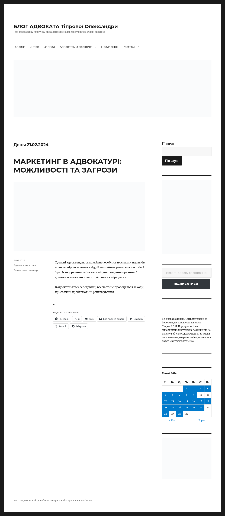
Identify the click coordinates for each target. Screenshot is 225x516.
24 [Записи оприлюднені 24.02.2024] (200, 407)
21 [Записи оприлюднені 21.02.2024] (179, 407)
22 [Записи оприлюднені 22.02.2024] (186, 407)
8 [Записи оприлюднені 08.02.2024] (186, 394)
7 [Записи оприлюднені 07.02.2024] (179, 394)
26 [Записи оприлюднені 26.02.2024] (165, 413)
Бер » (201, 420)
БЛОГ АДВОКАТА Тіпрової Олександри (66, 26)
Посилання (109, 47)
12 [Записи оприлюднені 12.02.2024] (165, 401)
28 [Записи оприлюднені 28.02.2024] (179, 413)
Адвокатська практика (76, 47)
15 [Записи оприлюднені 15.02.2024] (186, 401)
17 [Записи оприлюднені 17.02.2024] (201, 401)
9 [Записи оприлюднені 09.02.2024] (193, 394)
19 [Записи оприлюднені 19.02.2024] (165, 407)
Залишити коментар (26, 270)
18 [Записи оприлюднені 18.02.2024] (208, 401)
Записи (49, 47)
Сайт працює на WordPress (76, 500)
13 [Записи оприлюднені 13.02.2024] (172, 401)
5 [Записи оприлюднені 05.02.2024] (165, 394)
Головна (19, 47)
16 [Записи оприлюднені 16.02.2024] (193, 401)
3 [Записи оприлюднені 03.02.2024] (200, 388)
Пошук (168, 144)
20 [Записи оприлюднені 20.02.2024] (172, 407)
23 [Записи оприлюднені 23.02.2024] (193, 407)
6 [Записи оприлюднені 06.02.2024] (172, 394)
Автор (34, 47)
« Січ (172, 420)
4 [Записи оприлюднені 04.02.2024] (207, 388)
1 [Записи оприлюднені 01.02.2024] (186, 388)
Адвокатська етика (25, 265)
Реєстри (129, 47)
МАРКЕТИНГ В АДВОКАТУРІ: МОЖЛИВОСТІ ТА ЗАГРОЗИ (67, 165)
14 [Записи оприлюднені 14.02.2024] (179, 401)
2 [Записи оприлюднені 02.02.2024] (193, 388)
